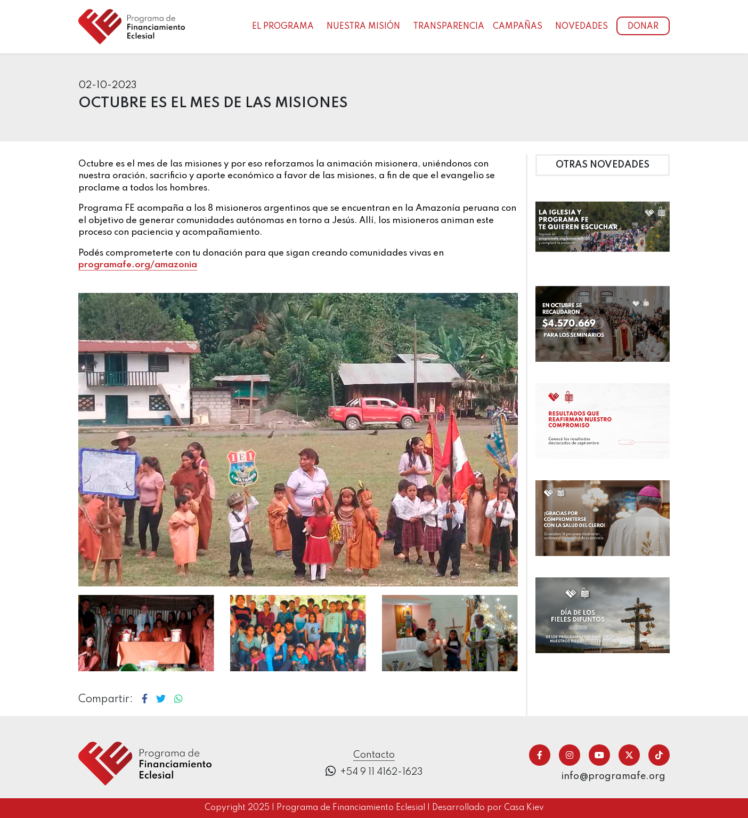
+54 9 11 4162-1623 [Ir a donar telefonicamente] (374, 771)
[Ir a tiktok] (659, 755)
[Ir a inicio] (145, 763)
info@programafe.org (613, 776)
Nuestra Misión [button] (363, 26)
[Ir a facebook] (539, 755)
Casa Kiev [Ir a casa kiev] (524, 808)
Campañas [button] (517, 26)
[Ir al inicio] (131, 26)
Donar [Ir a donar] (643, 26)
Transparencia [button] (448, 26)
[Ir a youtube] (599, 755)
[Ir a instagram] (569, 755)
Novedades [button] (581, 26)
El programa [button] (283, 26)
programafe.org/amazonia (137, 264)
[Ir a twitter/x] (629, 755)
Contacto (374, 755)
